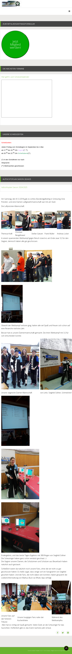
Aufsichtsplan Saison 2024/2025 (14, 187)
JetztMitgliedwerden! (15, 44)
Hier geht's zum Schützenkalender (15, 77)
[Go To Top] (66, 648)
